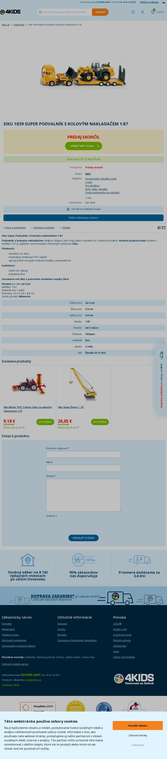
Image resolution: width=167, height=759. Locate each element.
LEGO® (117, 623)
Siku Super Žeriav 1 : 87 (71, 407)
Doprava (62, 623)
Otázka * (51, 476)
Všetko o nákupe (149, 2)
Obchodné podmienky (14, 640)
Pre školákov (92, 185)
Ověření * (51, 516)
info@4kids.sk (33, 680)
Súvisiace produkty (44, 227)
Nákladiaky (19, 24)
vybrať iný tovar (84, 146)
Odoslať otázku (83, 538)
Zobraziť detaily (138, 735)
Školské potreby (122, 640)
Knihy (116, 651)
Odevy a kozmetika (124, 657)
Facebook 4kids (10, 684)
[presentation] (72, 525)
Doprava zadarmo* (52, 596)
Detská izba (119, 646)
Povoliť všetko (137, 725)
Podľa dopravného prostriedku (102, 192)
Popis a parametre (15, 227)
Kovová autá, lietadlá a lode (101, 178)
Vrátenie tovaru (10, 634)
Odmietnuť (138, 745)
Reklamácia (8, 629)
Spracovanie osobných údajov (18, 646)
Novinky (61, 634)
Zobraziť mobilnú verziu (15, 664)
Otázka (66, 227)
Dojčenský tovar (122, 634)
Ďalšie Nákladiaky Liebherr (83, 217)
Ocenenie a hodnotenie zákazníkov (77, 640)
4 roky (88, 182)
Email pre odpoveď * (57, 448)
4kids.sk (6, 24)
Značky (61, 629)
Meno (49, 462)
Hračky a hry (120, 629)
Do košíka (45, 422)
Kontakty (7, 623)
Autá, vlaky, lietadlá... (96, 189)
